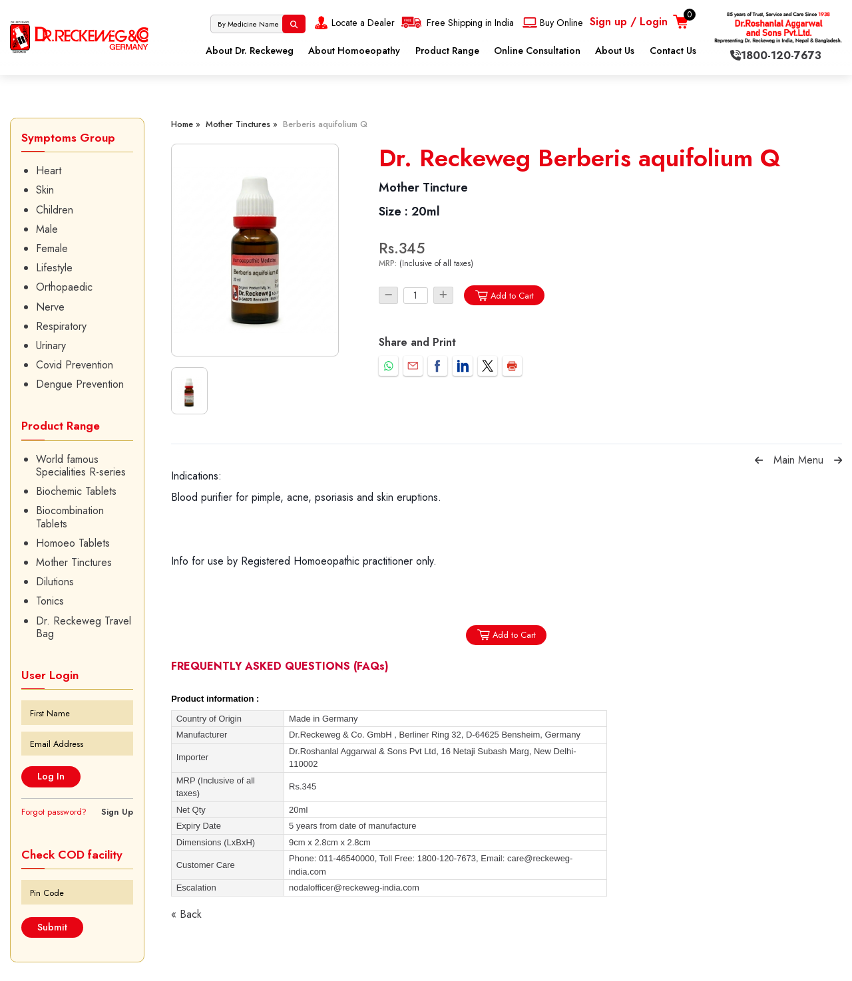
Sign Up (117, 811)
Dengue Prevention (80, 384)
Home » (185, 124)
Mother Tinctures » (242, 124)
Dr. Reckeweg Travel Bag (83, 627)
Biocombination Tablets (70, 516)
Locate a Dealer (353, 23)
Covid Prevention (74, 364)
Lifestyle (54, 267)
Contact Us (673, 50)
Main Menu (798, 460)
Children (54, 210)
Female (52, 248)
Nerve (50, 307)
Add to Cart (504, 296)
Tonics (50, 601)
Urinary (51, 345)
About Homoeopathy (354, 50)
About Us (614, 50)
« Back (186, 914)
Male (47, 229)
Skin (45, 190)
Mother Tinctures (74, 562)
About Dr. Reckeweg (250, 50)
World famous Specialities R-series (81, 465)
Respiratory (61, 326)
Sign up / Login (629, 21)
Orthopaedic (64, 287)
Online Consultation (537, 50)
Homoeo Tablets (73, 543)
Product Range (447, 50)
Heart (48, 170)
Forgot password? (54, 811)
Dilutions (55, 581)
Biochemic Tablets (76, 491)
